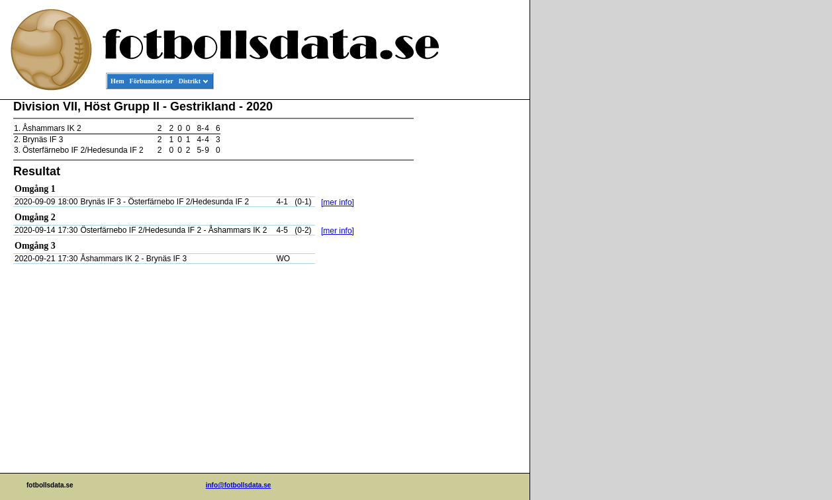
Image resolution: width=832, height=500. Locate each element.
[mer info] (337, 202)
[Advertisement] (470, 301)
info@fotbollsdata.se (238, 485)
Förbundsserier (151, 81)
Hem (117, 81)
